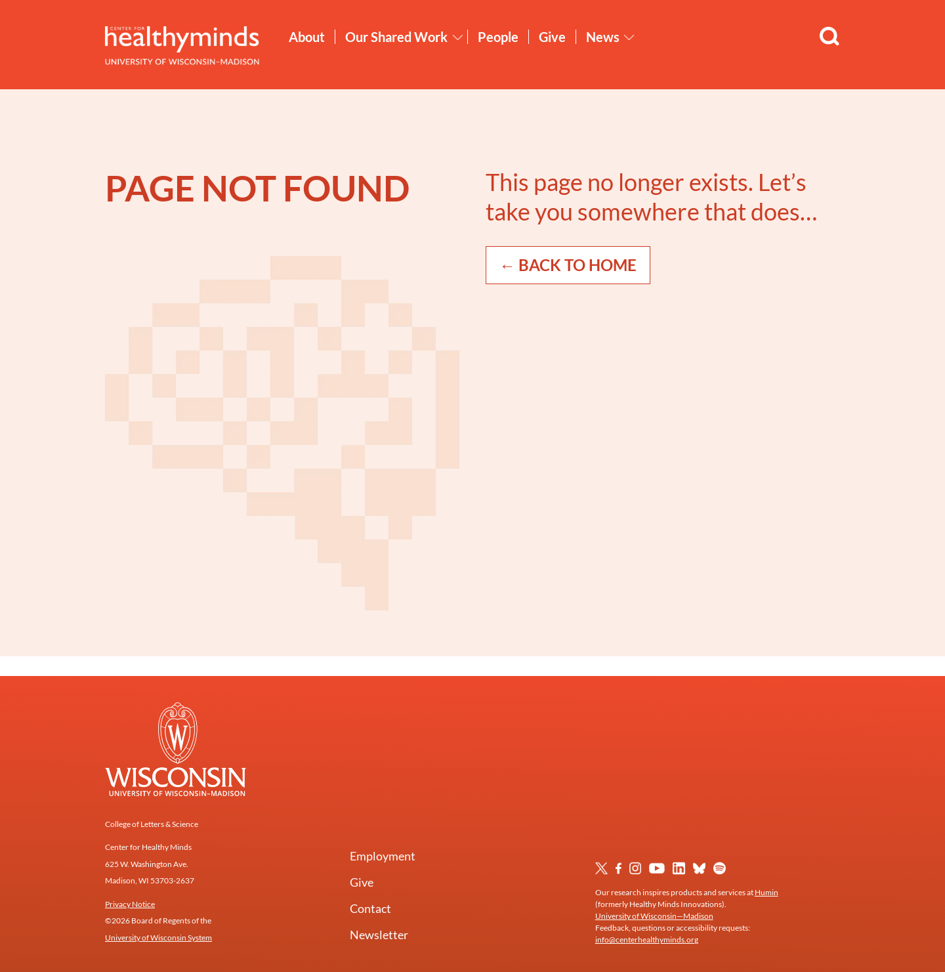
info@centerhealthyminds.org (646, 939)
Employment (382, 856)
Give (552, 37)
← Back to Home (568, 264)
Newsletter (379, 934)
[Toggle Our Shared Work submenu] (458, 37)
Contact (370, 908)
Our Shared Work (396, 37)
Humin (766, 892)
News (603, 37)
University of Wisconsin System (158, 937)
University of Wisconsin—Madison (654, 916)
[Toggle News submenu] (629, 37)
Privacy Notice (130, 904)
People (498, 37)
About (307, 37)
